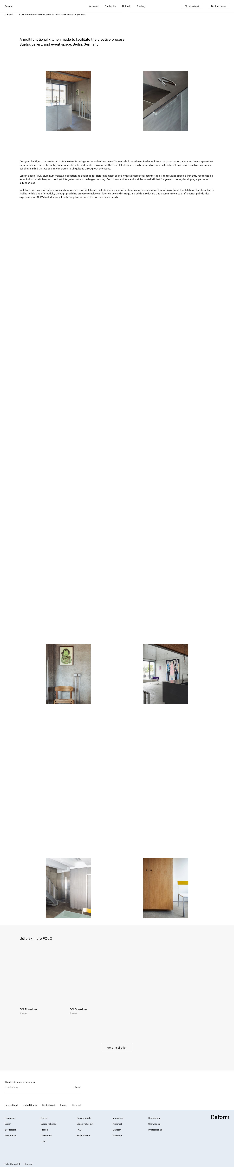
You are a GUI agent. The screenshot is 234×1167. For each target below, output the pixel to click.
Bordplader (10, 1129)
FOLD (39, 175)
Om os (44, 1117)
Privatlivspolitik (12, 1164)
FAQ (79, 1129)
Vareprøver (10, 1135)
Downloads (46, 1135)
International (11, 1105)
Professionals (155, 1129)
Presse (44, 1129)
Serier (8, 1123)
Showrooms (154, 1123)
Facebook (117, 1135)
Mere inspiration (117, 1047)
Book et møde (84, 1117)
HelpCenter (83, 1135)
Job (43, 1141)
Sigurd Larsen (42, 161)
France (63, 1105)
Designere (10, 1117)
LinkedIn (116, 1129)
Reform (8, 6)
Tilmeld (76, 1087)
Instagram (117, 1117)
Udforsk (9, 14)
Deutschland (48, 1105)
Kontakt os (154, 1117)
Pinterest (117, 1123)
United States (30, 1105)
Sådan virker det (85, 1123)
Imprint (29, 1164)
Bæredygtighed (49, 1123)
